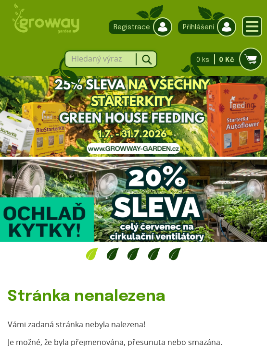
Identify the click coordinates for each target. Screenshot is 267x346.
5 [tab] (175, 253)
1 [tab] (92, 253)
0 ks (223, 59)
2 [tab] (112, 253)
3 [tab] (133, 253)
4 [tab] (154, 253)
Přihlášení (205, 27)
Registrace (138, 27)
